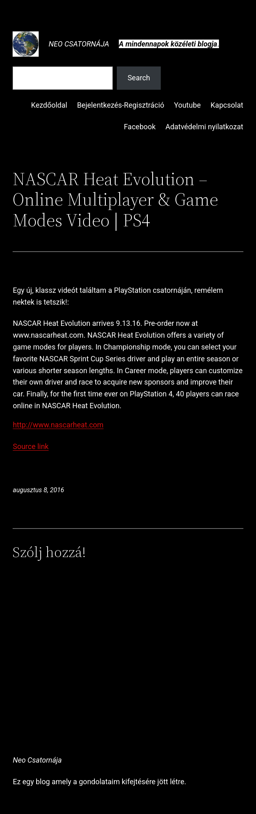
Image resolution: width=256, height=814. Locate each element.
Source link (30, 446)
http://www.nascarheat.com (58, 424)
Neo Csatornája (78, 44)
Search (138, 77)
